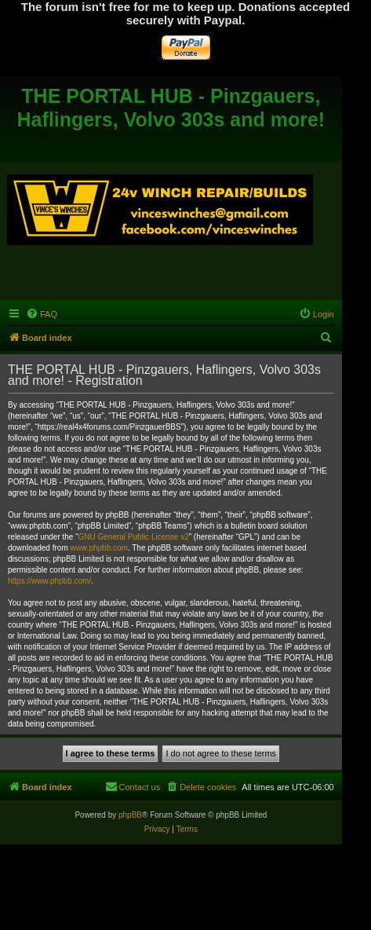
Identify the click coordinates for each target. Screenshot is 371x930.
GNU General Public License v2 (133, 537)
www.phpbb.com (99, 548)
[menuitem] (41, 314)
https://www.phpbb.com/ (49, 581)
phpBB (130, 815)
